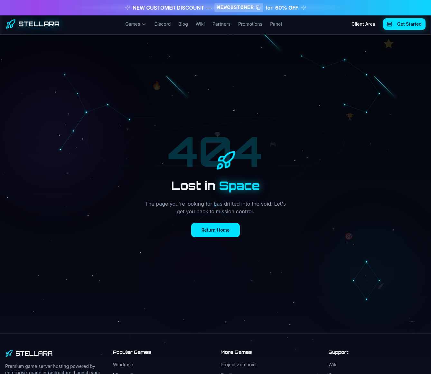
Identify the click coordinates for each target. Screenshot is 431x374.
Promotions (250, 24)
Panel (276, 24)
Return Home (215, 230)
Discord (162, 24)
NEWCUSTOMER (238, 8)
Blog (183, 24)
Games (135, 24)
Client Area (363, 24)
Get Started (404, 24)
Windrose (123, 364)
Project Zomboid (238, 364)
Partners (221, 24)
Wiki (200, 24)
